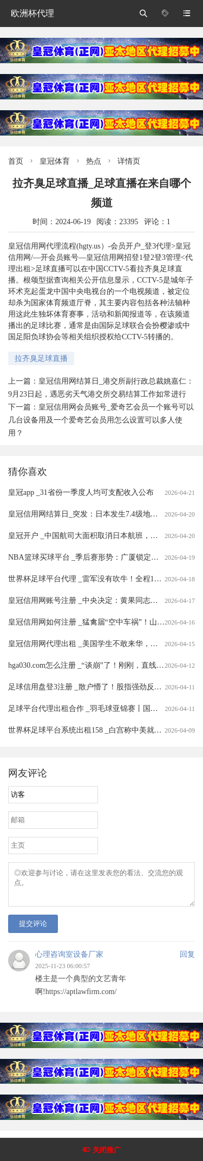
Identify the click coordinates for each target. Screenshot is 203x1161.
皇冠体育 (55, 161)
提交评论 (33, 930)
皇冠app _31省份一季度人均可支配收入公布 (81, 492)
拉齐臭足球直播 (41, 358)
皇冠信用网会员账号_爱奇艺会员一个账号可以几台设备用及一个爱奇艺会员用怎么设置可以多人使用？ (101, 420)
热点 (93, 161)
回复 (187, 961)
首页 (15, 161)
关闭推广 (107, 1150)
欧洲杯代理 (32, 13)
